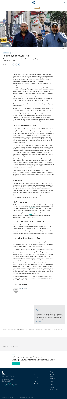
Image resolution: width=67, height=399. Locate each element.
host (31, 213)
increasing (22, 156)
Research (37, 372)
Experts (36, 381)
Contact (52, 381)
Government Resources (55, 389)
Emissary (36, 375)
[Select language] (6, 64)
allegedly (15, 162)
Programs (52, 372)
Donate (36, 384)
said (30, 100)
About (36, 378)
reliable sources (17, 160)
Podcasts (52, 378)
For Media (52, 387)
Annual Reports (53, 383)
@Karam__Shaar (25, 280)
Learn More (38, 321)
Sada (13, 52)
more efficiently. (49, 233)
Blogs (51, 376)
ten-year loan (32, 206)
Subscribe (15, 363)
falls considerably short (47, 114)
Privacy (51, 386)
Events (52, 374)
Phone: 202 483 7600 (6, 381)
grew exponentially (24, 154)
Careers (52, 384)
